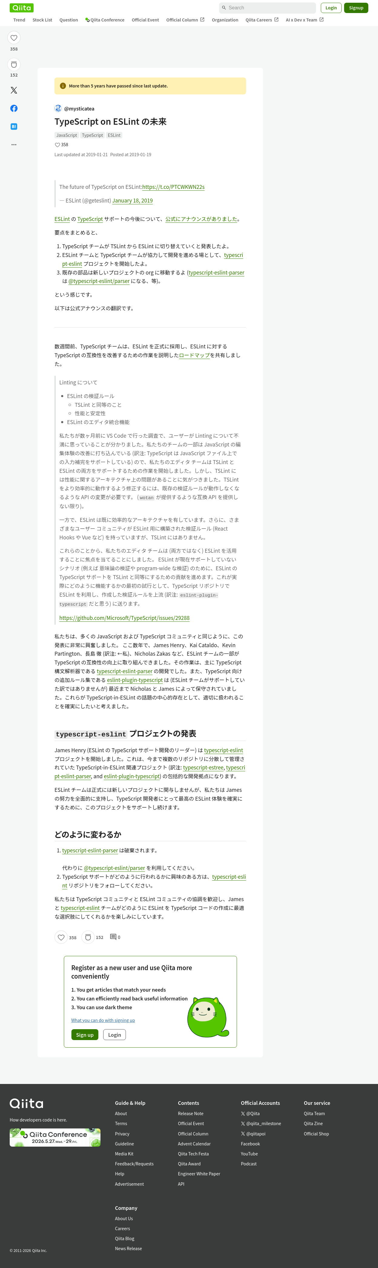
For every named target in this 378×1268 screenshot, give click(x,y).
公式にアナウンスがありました (201, 218)
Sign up (85, 1034)
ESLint (114, 135)
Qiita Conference (105, 20)
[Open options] (14, 144)
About (121, 1113)
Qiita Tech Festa (193, 1154)
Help (119, 1174)
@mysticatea (74, 108)
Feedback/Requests (134, 1164)
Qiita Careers (262, 20)
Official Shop (316, 1134)
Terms (121, 1123)
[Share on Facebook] (14, 108)
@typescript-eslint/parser (99, 281)
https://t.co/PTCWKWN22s (173, 186)
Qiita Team (314, 1113)
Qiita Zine (313, 1123)
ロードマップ (194, 355)
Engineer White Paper (199, 1174)
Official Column (185, 20)
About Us (124, 1218)
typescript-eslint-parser (216, 272)
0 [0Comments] (115, 937)
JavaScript (66, 135)
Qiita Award (189, 1164)
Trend (19, 20)
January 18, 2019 (132, 200)
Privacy (122, 1134)
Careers (122, 1228)
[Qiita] (22, 7)
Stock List (42, 20)
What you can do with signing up (103, 1020)
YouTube (249, 1154)
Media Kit (124, 1154)
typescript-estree (203, 767)
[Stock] (14, 64)
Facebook (250, 1144)
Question (69, 20)
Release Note (190, 1113)
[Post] (14, 90)
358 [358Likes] (14, 49)
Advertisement (129, 1184)
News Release (128, 1248)
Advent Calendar (194, 1144)
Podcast (249, 1164)
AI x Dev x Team (305, 20)
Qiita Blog (124, 1238)
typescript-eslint (223, 750)
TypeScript (92, 135)
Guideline (124, 1144)
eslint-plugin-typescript (135, 679)
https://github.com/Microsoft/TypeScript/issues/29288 (124, 617)
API (181, 1184)
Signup (356, 8)
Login (331, 8)
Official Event (145, 20)
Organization (225, 20)
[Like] (14, 37)
